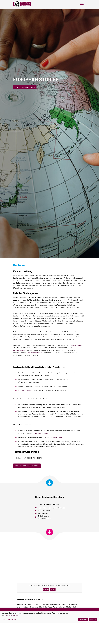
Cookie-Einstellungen (9, 620)
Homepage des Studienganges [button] (27, 466)
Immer (53, 589)
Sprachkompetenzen (25, 390)
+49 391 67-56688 (44, 510)
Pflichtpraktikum (56, 437)
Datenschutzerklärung (11, 615)
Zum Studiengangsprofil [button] (25, 87)
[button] (82, 4)
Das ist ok (93, 620)
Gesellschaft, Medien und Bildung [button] (29, 458)
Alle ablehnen (83, 620)
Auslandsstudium (41, 433)
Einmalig (46, 589)
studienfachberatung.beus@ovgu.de (51, 508)
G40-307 (45, 513)
